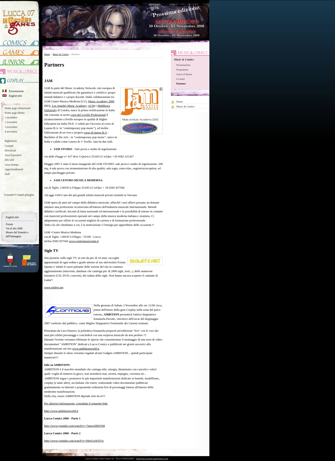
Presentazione (16, 91)
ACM (91, 105)
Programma (182, 69)
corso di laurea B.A (95, 132)
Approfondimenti (14, 169)
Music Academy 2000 (101, 101)
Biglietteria (11, 141)
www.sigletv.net (53, 287)
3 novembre (11, 127)
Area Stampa (12, 164)
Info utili (9, 159)
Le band (180, 78)
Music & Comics (184, 59)
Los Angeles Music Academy (69, 105)
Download (10, 150)
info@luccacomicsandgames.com (152, 458)
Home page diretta (14, 112)
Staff (7, 174)
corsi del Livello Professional (88, 115)
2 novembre (11, 122)
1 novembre (11, 117)
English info (15, 95)
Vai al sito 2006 (14, 228)
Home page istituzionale (18, 108)
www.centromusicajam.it (84, 241)
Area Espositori (13, 155)
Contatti (9, 145)
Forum (9, 224)
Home (179, 101)
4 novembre (11, 131)
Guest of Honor (184, 74)
